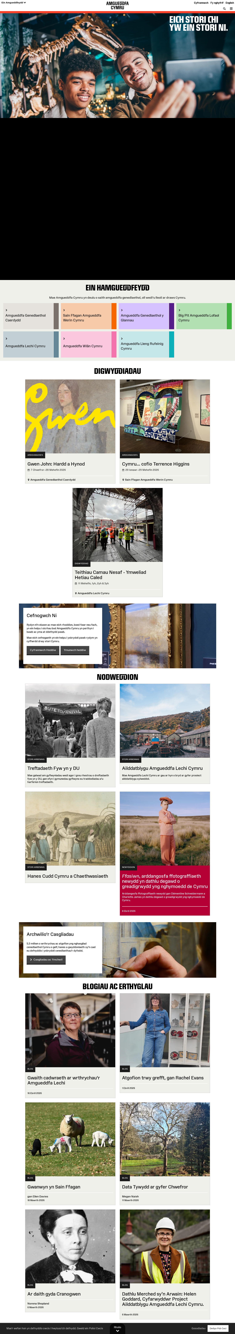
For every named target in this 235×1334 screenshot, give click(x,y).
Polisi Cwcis (96, 1328)
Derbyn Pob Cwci (218, 1328)
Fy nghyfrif (216, 2)
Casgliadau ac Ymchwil (46, 959)
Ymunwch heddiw (75, 650)
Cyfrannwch (201, 2)
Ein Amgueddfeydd (14, 2)
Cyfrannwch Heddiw (43, 650)
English (230, 2)
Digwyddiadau (117, 371)
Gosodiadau (198, 1328)
